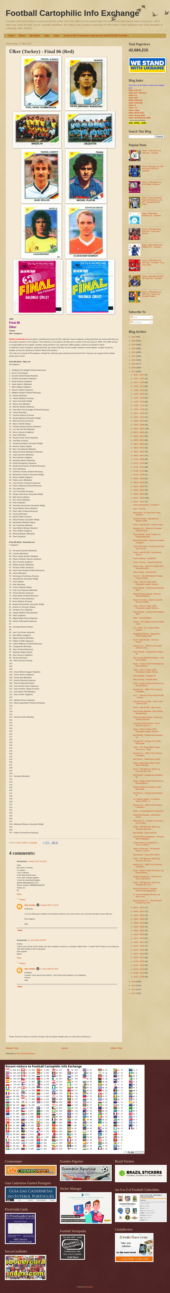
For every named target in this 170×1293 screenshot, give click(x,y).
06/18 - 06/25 (139, 482)
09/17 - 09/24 (139, 432)
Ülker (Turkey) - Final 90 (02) (144, 572)
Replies (23, 899)
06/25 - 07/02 (139, 479)
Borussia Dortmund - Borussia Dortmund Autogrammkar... (145, 890)
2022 (133, 352)
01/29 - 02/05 (139, 961)
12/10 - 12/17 (139, 386)
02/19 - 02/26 (139, 950)
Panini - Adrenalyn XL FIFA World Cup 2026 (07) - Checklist (152, 168)
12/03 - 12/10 (139, 390)
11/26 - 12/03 (139, 394)
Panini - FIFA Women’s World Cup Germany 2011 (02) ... (146, 884)
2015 (133, 985)
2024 (133, 345)
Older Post (116, 1048)
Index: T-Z (133, 108)
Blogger (90, 1287)
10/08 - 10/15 (139, 421)
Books (22, 35)
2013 (133, 993)
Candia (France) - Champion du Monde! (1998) (145, 520)
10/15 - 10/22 (139, 417)
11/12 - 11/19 (139, 402)
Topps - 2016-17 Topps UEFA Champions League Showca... (146, 583)
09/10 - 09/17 (139, 436)
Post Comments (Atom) (26, 1053)
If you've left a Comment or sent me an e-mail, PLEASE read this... (96, 35)
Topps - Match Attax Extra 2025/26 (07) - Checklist (152, 246)
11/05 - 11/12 (139, 405)
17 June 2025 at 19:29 (49, 969)
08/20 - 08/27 (139, 448)
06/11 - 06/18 (139, 486)
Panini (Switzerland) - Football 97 (146, 505)
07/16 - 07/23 (139, 467)
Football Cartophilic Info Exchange (72, 13)
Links (56, 35)
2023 (133, 348)
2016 (133, 982)
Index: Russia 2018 (137, 115)
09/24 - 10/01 (139, 429)
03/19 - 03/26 (139, 934)
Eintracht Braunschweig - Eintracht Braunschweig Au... (147, 595)
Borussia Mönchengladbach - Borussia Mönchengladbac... (148, 838)
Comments (136, 322)
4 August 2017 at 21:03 (37, 861)
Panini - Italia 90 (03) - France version (148, 525)
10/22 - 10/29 (139, 413)
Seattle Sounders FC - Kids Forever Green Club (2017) (147, 878)
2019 (133, 364)
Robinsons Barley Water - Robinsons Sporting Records (147, 718)
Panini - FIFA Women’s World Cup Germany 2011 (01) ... (146, 860)
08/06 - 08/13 (139, 456)
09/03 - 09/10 (139, 440)
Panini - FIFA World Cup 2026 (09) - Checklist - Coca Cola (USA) (153, 262)
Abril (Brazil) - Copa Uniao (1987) (146, 855)
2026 (133, 337)
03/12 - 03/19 (139, 938)
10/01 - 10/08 (139, 425)
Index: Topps (134, 110)
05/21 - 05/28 (139, 498)
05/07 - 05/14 (139, 907)
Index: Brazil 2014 (136, 113)
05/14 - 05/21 (139, 502)
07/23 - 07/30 (139, 463)
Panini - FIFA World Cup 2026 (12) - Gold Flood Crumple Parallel (151, 294)
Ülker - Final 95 (139, 509)
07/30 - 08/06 (139, 459)
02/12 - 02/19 (139, 954)
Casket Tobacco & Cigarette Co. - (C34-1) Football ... (146, 844)
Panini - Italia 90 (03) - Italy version (147, 707)
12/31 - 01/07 (139, 375)
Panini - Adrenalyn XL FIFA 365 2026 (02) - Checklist (152, 277)
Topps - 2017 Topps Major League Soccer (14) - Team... (146, 748)
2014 (133, 989)
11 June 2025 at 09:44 (37, 940)
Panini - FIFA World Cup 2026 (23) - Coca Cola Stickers (151, 231)
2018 (133, 368)
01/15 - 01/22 (139, 969)
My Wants (35, 35)
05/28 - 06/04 (139, 494)
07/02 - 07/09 (139, 475)
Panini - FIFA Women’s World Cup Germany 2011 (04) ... (146, 770)
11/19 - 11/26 (139, 398)
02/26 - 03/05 (139, 946)
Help (46, 35)
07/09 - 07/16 (139, 471)
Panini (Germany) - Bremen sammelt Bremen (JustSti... (147, 601)
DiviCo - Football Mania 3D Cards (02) (148, 811)
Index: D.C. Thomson (138, 93)
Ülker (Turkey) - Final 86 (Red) (145, 679)
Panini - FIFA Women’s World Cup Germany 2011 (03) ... (146, 828)
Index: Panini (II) (135, 103)
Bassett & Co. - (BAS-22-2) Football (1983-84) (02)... (147, 529)
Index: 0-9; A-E (135, 90)
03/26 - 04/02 (139, 931)
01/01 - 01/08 (139, 977)
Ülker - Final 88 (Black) (142, 618)
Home (11, 35)
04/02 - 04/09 (139, 927)
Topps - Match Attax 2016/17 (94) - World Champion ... (147, 764)
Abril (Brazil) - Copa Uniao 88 (144, 833)
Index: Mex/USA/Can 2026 (140, 118)
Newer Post (12, 1048)
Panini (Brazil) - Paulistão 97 (144, 676)
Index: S (132, 105)
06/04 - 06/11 (139, 490)
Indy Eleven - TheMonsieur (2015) (146, 759)
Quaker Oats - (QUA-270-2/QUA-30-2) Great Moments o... (148, 567)
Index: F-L (133, 95)
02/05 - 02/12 (139, 957)
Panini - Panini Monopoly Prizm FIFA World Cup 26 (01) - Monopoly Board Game (152, 201)
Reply (19, 894)
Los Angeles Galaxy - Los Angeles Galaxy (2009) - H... (146, 800)
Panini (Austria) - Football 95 (144, 558)
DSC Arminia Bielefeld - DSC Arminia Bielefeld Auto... (148, 712)
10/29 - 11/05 (139, 409)
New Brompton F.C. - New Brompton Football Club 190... (147, 902)
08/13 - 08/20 (139, 452)
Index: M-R (133, 98)
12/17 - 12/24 (139, 382)
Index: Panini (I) (135, 100)
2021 (133, 356)
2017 (133, 372)
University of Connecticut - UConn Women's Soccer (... (146, 724)
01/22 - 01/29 (139, 965)
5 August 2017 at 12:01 (49, 905)
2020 (133, 360)
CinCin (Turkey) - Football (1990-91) (147, 562)
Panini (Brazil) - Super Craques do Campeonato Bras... (146, 535)
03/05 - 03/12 (139, 942)
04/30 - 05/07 (139, 911)
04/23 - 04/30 (139, 915)
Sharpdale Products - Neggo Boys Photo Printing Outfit (146, 635)
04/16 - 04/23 (139, 919)
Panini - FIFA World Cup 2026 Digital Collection (151, 183)
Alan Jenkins (29, 905)
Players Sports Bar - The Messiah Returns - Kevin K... (146, 850)
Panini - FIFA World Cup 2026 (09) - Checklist (151, 152)
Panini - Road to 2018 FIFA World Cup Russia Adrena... (148, 665)
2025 (133, 341)
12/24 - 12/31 (139, 378)
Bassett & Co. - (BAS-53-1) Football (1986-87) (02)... (147, 647)
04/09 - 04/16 (139, 923)
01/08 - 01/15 (139, 973)
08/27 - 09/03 (139, 444)
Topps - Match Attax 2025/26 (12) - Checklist (151, 214)
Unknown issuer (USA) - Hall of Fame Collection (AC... (148, 702)
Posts (133, 317)
